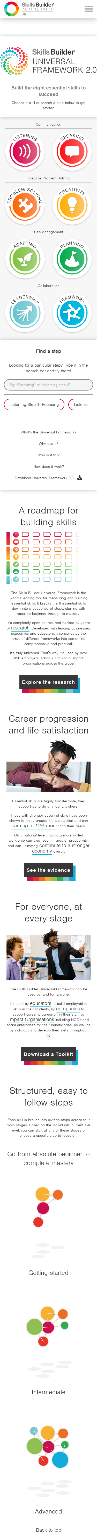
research (20, 628)
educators (40, 1003)
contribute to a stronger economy (60, 848)
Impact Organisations (31, 1019)
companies (68, 1008)
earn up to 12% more (34, 825)
